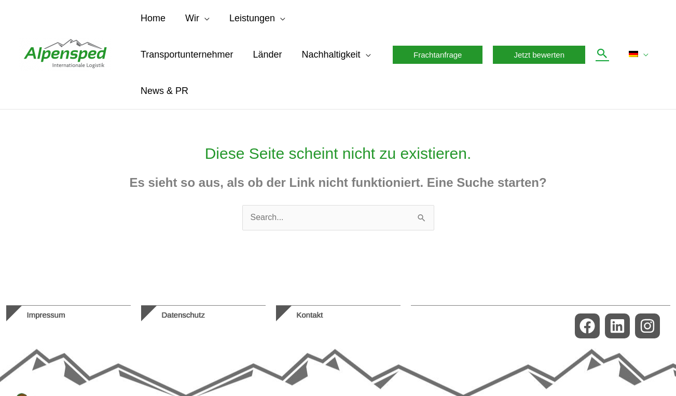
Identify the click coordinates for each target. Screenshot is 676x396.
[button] (203, 18)
